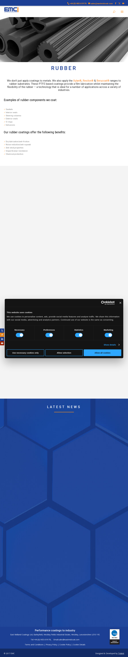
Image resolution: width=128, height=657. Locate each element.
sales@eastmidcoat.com (68, 639)
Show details (110, 345)
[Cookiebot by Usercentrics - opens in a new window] (103, 303)
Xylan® (77, 80)
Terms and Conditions (34, 644)
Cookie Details (79, 644)
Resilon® (88, 80)
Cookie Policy (65, 644)
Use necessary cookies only (25, 353)
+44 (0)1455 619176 (78, 3)
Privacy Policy (51, 644)
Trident (121, 653)
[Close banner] (120, 303)
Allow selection (64, 353)
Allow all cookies (102, 353)
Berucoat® (103, 80)
